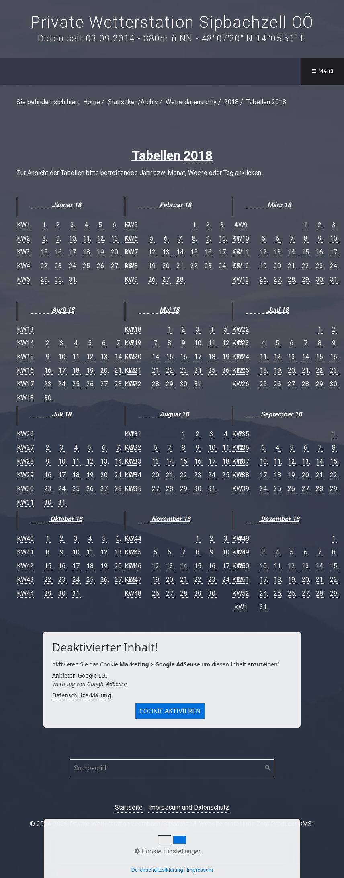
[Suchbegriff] (172, 768)
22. (45, 266)
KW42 (25, 566)
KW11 (240, 252)
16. (59, 252)
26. (101, 266)
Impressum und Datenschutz (188, 807)
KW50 (240, 566)
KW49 (240, 552)
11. (87, 238)
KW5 (23, 279)
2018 (198, 155)
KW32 (133, 447)
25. (87, 266)
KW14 (25, 343)
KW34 (133, 475)
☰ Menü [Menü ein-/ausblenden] (323, 71)
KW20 (133, 357)
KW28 (25, 461)
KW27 (25, 447)
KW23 (240, 343)
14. (180, 252)
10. (73, 238)
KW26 (25, 434)
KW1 (23, 225)
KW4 (23, 266)
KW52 (240, 593)
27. (115, 266)
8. (44, 238)
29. (45, 279)
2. (58, 225)
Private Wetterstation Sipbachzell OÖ (172, 22)
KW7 (131, 252)
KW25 (240, 370)
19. (101, 252)
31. (73, 279)
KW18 (25, 398)
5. (100, 225)
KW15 (25, 357)
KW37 (240, 461)
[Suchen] (268, 768)
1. (44, 225)
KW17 (25, 384)
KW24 (240, 357)
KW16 (25, 370)
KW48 (133, 593)
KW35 (133, 489)
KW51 (240, 579)
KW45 (133, 552)
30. (59, 279)
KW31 (25, 502)
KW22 (133, 384)
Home (91, 102)
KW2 (23, 238)
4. (86, 225)
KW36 (240, 447)
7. (180, 238)
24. (73, 266)
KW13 (25, 329)
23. (59, 266)
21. (180, 266)
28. (180, 279)
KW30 (25, 489)
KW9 (131, 279)
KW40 (25, 538)
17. (73, 252)
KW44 (25, 593)
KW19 (133, 343)
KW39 (240, 489)
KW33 (133, 461)
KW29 (25, 475)
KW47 (133, 579)
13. (115, 238)
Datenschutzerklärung (81, 695)
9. (58, 238)
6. (115, 225)
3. (72, 225)
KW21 (133, 370)
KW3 (23, 252)
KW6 (131, 238)
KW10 (240, 238)
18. (87, 252)
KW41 (25, 552)
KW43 (25, 579)
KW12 (240, 266)
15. (45, 252)
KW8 (131, 266)
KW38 (240, 475)
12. (101, 238)
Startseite (129, 807)
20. (115, 252)
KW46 (133, 566)
